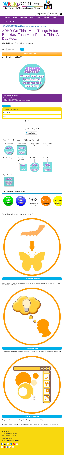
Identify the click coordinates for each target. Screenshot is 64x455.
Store (38, 17)
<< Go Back (6, 106)
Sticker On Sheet (8, 113)
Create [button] (31, 17)
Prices (15, 17)
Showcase (46, 17)
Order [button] (54, 17)
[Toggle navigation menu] (59, 54)
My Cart (53, 14)
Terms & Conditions (15, 449)
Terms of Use (5, 449)
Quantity (27, 121)
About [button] (12, 22)
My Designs (41, 14)
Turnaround (23, 17)
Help (5, 22)
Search (4, 49)
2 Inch (5, 116)
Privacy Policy (24, 449)
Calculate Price (30, 128)
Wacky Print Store (30, 53)
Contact (19, 22)
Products (7, 17)
